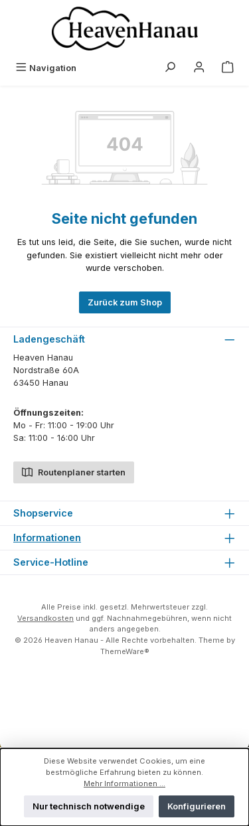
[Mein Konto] (199, 68)
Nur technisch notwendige (89, 806)
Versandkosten (45, 618)
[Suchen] (170, 68)
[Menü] (46, 68)
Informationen (47, 537)
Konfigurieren (196, 806)
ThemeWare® (124, 651)
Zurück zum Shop (125, 302)
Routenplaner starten (73, 471)
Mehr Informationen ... (124, 783)
